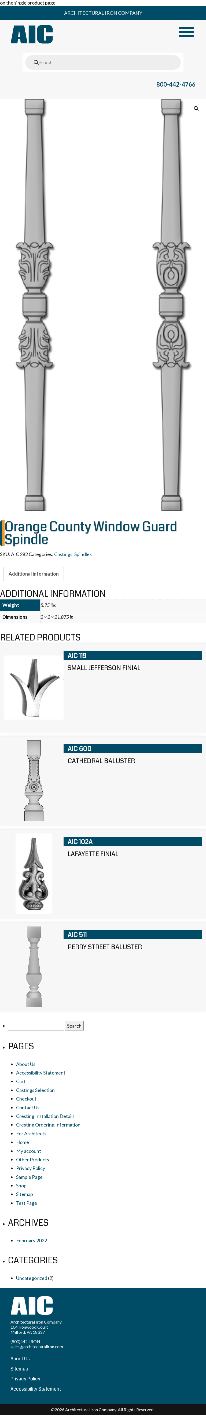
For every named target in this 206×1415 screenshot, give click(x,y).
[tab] (33, 574)
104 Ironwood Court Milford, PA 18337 (29, 1329)
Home (22, 1142)
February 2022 (31, 1240)
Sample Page (29, 1177)
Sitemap (24, 1194)
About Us (25, 1064)
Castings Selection (35, 1090)
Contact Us (27, 1107)
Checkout (26, 1099)
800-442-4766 (176, 84)
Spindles (83, 554)
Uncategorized (31, 1278)
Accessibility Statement (40, 1073)
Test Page (26, 1203)
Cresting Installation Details (45, 1116)
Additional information (34, 574)
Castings (63, 554)
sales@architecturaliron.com (36, 1346)
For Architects (31, 1133)
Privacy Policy (30, 1168)
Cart (20, 1081)
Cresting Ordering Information (48, 1125)
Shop (21, 1185)
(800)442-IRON (25, 1341)
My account (28, 1151)
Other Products (32, 1159)
